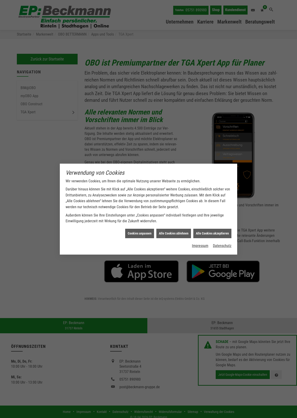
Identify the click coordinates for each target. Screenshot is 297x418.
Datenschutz (222, 239)
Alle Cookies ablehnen (173, 226)
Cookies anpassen (140, 226)
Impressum (200, 239)
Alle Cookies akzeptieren (212, 226)
